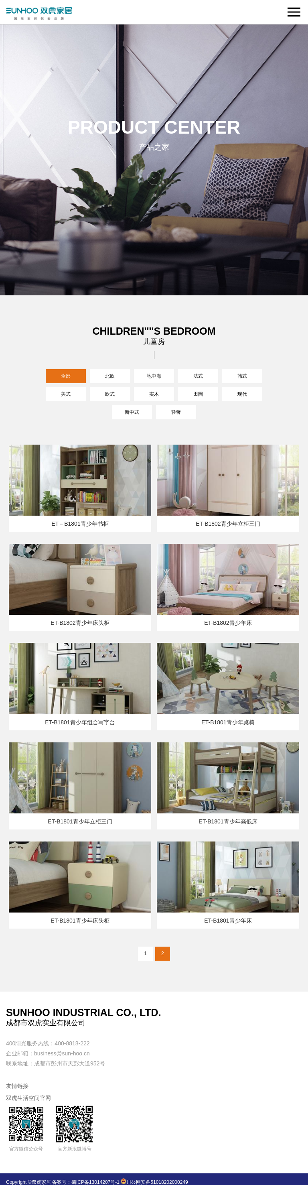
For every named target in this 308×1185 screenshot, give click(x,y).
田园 (198, 394)
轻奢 (176, 412)
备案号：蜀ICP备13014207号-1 (86, 1182)
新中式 (132, 412)
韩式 (242, 376)
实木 (154, 394)
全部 (66, 376)
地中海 (154, 376)
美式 (66, 394)
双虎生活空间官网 (28, 1098)
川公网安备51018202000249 (154, 1182)
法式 (198, 376)
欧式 (110, 394)
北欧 (110, 376)
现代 (242, 394)
